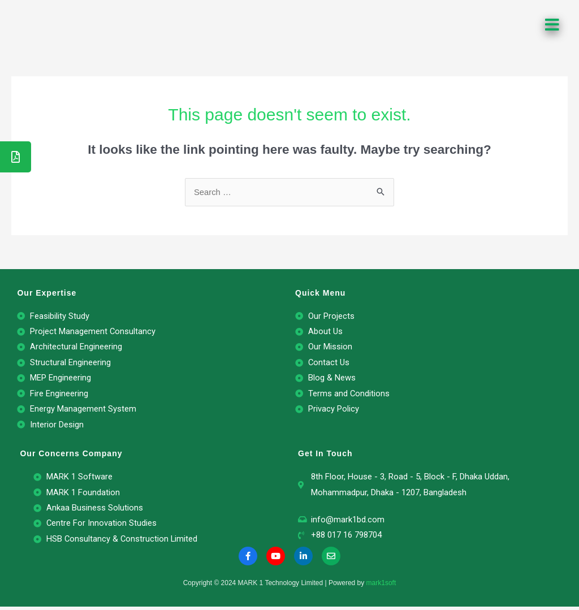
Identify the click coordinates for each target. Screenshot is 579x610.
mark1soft (381, 587)
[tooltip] (15, 156)
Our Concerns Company (71, 455)
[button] (553, 25)
